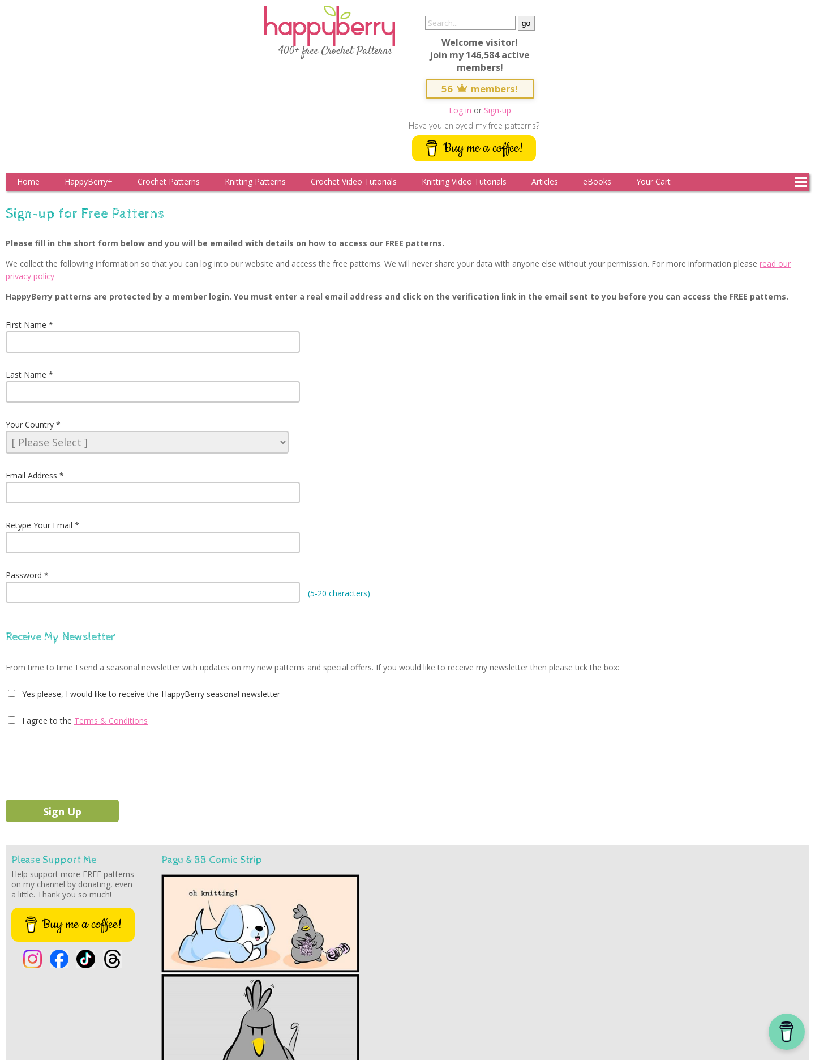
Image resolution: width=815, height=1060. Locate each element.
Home (28, 181)
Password (24, 575)
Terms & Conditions (111, 720)
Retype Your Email (39, 525)
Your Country (30, 424)
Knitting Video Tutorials (464, 181)
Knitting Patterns (255, 181)
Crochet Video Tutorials (354, 181)
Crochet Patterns (169, 181)
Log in (460, 110)
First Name (26, 324)
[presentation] (92, 760)
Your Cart (653, 181)
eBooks (597, 181)
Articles (544, 181)
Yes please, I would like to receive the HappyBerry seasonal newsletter (150, 694)
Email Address (31, 475)
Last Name (26, 374)
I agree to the (46, 720)
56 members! (479, 88)
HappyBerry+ (89, 181)
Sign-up (497, 110)
